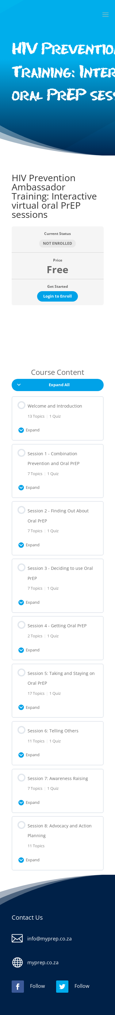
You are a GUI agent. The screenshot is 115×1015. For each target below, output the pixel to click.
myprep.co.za (43, 962)
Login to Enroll (57, 296)
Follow (37, 986)
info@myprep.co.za (49, 938)
